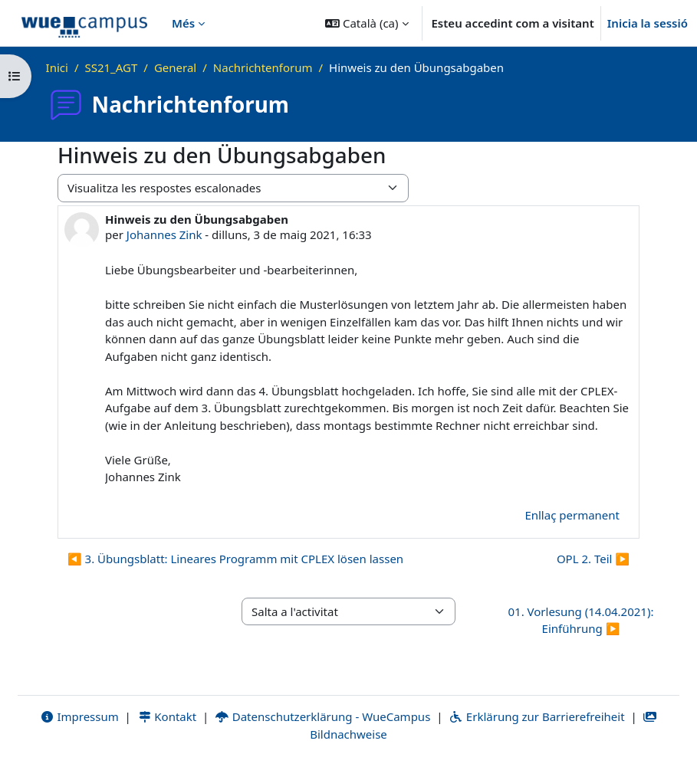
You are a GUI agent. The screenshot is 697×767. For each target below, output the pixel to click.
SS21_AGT (110, 67)
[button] (366, 23)
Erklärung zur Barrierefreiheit (536, 716)
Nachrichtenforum (263, 67)
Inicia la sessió (647, 23)
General (175, 67)
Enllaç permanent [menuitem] (572, 515)
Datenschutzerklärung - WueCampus (322, 716)
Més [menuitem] (183, 23)
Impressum (79, 716)
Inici (57, 67)
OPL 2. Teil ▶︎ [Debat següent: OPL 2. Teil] (593, 558)
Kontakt (167, 716)
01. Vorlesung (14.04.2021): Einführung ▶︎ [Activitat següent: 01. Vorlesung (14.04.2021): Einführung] (580, 620)
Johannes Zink (164, 234)
